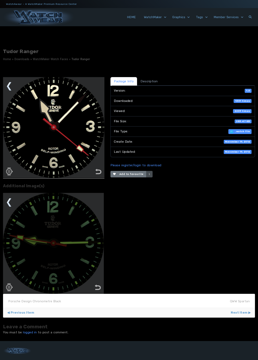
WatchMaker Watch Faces (50, 59)
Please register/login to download (135, 165)
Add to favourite (128, 174)
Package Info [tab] (124, 81)
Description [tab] (149, 81)
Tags (199, 17)
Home (7, 59)
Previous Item (22, 312)
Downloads (22, 59)
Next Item (239, 312)
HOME (131, 17)
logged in (30, 332)
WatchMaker (153, 17)
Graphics (178, 17)
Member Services (226, 17)
